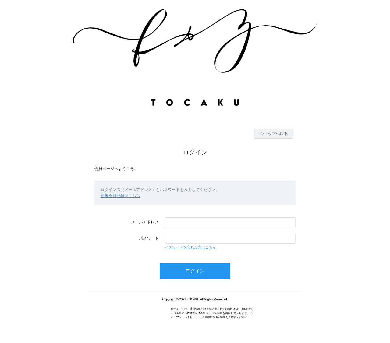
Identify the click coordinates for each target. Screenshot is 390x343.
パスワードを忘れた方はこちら (190, 247)
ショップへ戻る (274, 133)
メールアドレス (145, 222)
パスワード (149, 238)
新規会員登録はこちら (120, 195)
